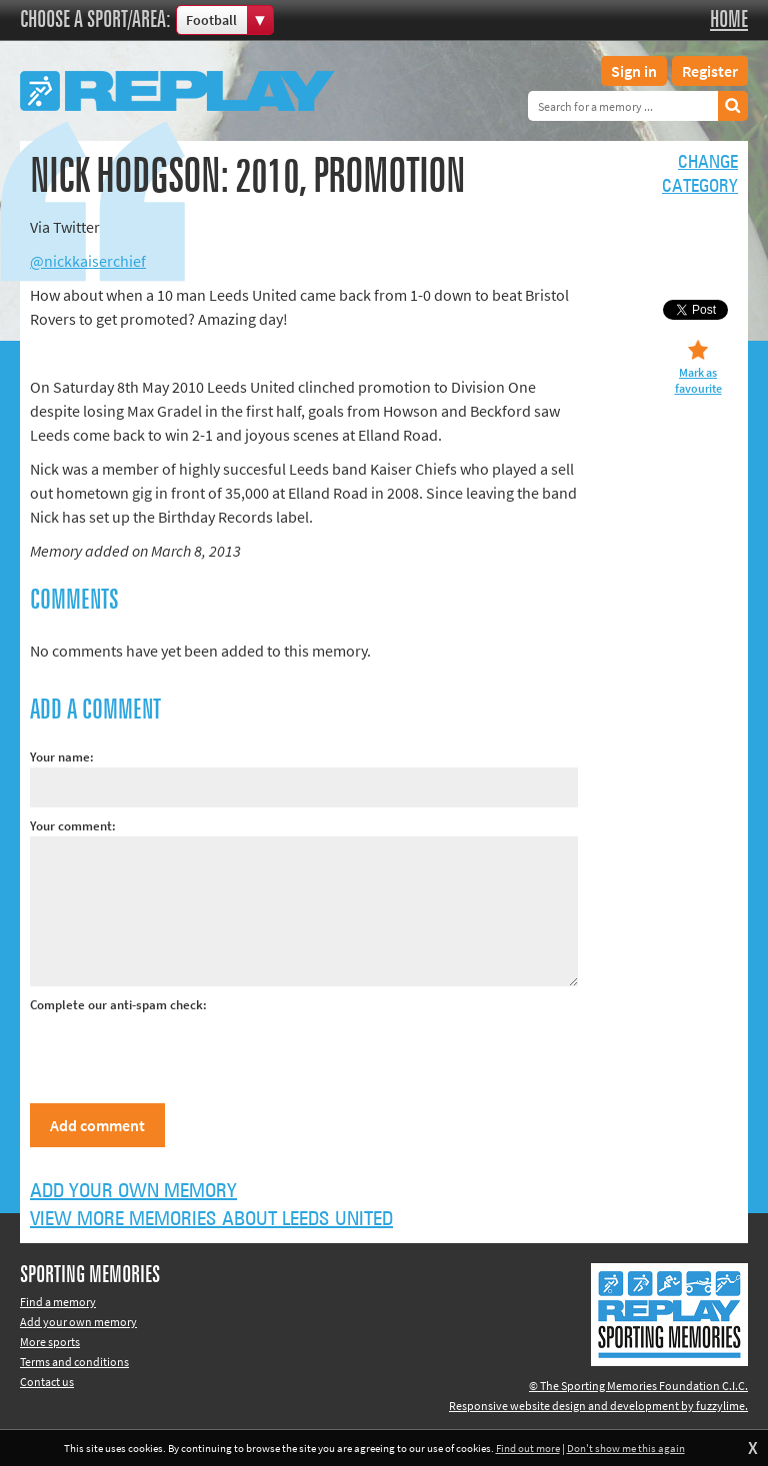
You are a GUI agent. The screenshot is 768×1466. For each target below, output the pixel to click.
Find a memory (58, 1301)
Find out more (528, 1448)
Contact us (47, 1381)
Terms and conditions (74, 1361)
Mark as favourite (698, 380)
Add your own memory (133, 1191)
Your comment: (73, 825)
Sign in (634, 71)
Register (710, 71)
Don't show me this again (626, 1448)
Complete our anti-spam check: (118, 1004)
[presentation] (182, 1054)
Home (729, 20)
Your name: (62, 756)
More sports (50, 1341)
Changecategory (700, 175)
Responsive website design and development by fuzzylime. (598, 1405)
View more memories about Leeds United (211, 1219)
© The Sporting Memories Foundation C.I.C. (638, 1385)
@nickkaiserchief (88, 261)
